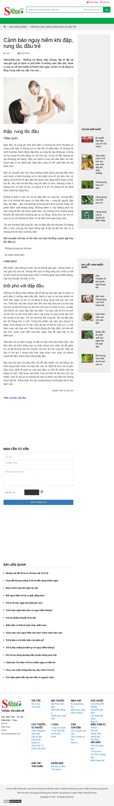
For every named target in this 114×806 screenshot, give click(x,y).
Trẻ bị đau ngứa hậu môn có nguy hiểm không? (29, 610)
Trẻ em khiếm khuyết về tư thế (21, 618)
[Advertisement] (38, 423)
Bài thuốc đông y (58, 711)
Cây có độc (36, 736)
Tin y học (35, 704)
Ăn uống (94, 739)
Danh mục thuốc (56, 735)
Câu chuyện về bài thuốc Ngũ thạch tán (101, 281)
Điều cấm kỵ (98, 724)
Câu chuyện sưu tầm (78, 732)
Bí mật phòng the (77, 705)
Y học (55, 724)
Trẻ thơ (94, 727)
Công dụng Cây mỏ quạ (101, 185)
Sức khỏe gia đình (18, 27)
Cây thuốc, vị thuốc (38, 726)
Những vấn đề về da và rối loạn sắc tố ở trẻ (27, 573)
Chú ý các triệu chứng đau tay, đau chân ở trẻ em (30, 670)
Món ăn (94, 721)
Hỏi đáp (96, 742)
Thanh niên (96, 733)
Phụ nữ (94, 730)
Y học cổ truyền (58, 727)
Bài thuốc (57, 700)
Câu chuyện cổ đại (78, 738)
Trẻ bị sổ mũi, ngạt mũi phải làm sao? (24, 603)
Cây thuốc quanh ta (36, 741)
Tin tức (36, 700)
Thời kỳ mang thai (97, 747)
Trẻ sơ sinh (96, 751)
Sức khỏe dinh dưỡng (97, 705)
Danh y (74, 742)
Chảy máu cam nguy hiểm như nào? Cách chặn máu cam (34, 633)
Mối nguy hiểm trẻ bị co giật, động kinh (25, 595)
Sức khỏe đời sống (97, 717)
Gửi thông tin (38, 502)
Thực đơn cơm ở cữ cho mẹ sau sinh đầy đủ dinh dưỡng (100, 164)
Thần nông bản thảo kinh (38, 732)
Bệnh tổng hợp (97, 760)
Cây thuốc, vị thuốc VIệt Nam (38, 747)
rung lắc (13, 397)
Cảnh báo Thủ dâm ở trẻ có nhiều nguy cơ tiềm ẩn (31, 662)
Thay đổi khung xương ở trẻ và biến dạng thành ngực (32, 580)
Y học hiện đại (57, 730)
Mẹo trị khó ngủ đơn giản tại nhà (22, 588)
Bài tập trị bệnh (58, 766)
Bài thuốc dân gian (57, 705)
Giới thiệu (92, 2)
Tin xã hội (35, 707)
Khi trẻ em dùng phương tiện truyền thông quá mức (31, 655)
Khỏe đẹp (57, 763)
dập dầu (22, 397)
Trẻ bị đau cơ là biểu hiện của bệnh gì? (25, 640)
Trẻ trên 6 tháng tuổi (98, 756)
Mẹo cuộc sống (78, 710)
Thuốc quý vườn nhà (58, 717)
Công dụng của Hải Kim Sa (101, 200)
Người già (95, 736)
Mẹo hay (76, 700)
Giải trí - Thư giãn (37, 765)
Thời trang (56, 769)
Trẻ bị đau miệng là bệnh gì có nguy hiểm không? (30, 647)
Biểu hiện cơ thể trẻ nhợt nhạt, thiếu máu (26, 625)
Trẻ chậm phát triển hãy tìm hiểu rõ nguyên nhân (30, 677)
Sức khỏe (97, 700)
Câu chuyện (76, 726)
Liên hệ (104, 2)
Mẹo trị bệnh (77, 713)
